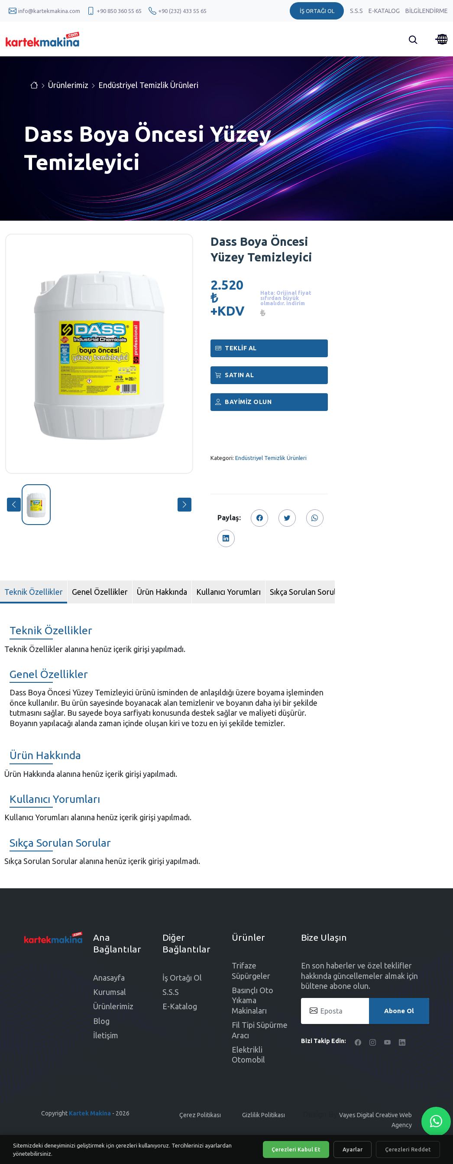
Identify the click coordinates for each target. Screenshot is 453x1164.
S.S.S (357, 10)
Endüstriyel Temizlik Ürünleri (148, 85)
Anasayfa (109, 977)
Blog (101, 1021)
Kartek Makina (90, 1113)
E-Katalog (385, 10)
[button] (14, 505)
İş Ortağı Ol (182, 977)
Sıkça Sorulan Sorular (306, 591)
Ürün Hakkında (162, 591)
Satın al (234, 375)
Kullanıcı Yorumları (228, 591)
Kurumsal (109, 992)
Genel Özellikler (100, 591)
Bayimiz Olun (243, 401)
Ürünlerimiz (68, 85)
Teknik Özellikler (33, 591)
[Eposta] (365, 1011)
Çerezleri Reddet (408, 1149)
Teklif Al (236, 348)
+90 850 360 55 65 (119, 11)
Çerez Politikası (200, 1115)
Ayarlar (352, 1149)
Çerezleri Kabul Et (296, 1149)
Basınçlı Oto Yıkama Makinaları (252, 1000)
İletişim (105, 1035)
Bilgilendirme (426, 10)
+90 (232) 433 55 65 (182, 11)
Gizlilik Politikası (263, 1115)
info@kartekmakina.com (49, 11)
